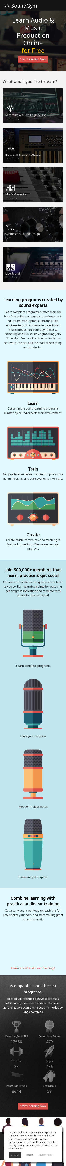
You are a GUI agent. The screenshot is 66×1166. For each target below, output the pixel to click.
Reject (29, 1154)
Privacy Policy (45, 1154)
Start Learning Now (33, 59)
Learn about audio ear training (33, 968)
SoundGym (20, 5)
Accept (15, 1155)
